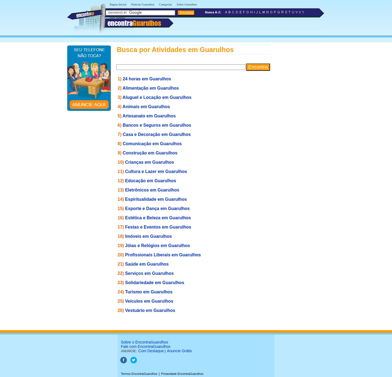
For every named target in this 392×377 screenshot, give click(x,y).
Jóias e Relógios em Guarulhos (157, 245)
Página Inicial (118, 4)
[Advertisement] (298, 126)
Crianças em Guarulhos (149, 162)
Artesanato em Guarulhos (149, 116)
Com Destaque (151, 351)
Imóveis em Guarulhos (148, 236)
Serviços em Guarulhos (149, 273)
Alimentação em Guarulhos (150, 88)
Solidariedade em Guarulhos (154, 282)
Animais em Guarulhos (146, 106)
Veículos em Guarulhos (149, 301)
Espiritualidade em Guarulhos (156, 199)
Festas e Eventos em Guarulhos (158, 227)
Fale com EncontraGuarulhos (145, 346)
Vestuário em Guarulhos (150, 310)
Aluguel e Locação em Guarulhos (156, 97)
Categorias (165, 4)
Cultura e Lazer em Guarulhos (156, 171)
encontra (134, 23)
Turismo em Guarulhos (149, 292)
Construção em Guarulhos (150, 153)
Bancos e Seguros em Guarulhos (157, 125)
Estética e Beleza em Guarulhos (158, 217)
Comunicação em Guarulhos (152, 143)
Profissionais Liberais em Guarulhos (163, 255)
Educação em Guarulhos (150, 180)
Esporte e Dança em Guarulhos (157, 208)
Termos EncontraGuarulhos (139, 373)
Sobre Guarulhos (187, 4)
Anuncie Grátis (179, 351)
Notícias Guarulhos (142, 4)
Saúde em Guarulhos (147, 264)
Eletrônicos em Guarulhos (152, 190)
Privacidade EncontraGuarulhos (182, 373)
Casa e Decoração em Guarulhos (157, 134)
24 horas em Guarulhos (147, 79)
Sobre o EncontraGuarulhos (144, 342)
